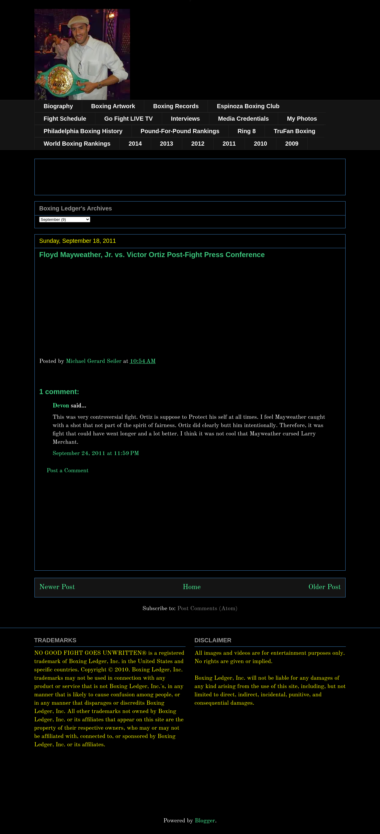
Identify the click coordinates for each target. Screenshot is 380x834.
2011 (229, 143)
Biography (58, 106)
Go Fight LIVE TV (128, 118)
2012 (198, 143)
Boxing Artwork (113, 106)
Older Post (324, 587)
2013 (166, 143)
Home (192, 587)
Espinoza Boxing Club (248, 106)
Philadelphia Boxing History (83, 131)
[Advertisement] (190, 529)
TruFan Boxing (294, 131)
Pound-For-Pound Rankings (180, 131)
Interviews (185, 118)
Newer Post (57, 587)
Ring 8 (247, 131)
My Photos (302, 118)
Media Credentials (243, 118)
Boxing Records (176, 106)
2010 (260, 143)
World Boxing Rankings (77, 143)
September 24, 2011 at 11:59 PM (96, 454)
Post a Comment (67, 471)
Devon (61, 406)
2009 (292, 143)
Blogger (205, 821)
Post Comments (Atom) (207, 609)
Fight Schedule (65, 118)
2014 (135, 143)
